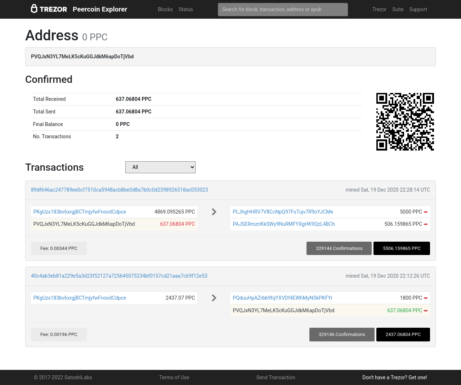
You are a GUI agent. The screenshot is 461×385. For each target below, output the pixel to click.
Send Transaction (275, 377)
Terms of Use (174, 377)
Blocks (165, 9)
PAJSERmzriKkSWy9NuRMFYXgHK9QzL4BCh (284, 224)
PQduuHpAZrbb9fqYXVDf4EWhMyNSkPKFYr (282, 298)
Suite (397, 9)
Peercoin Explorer (100, 9)
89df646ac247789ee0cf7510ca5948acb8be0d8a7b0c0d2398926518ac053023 (119, 190)
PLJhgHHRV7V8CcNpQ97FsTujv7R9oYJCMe (283, 212)
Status (186, 9)
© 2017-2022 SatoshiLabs (63, 377)
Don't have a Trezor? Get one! (394, 377)
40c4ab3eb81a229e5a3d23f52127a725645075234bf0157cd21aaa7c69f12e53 (119, 276)
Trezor (379, 9)
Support (418, 9)
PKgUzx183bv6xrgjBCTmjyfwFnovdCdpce (79, 212)
